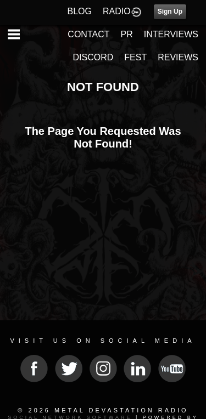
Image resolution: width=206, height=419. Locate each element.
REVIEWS (178, 57)
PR (126, 34)
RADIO (117, 11)
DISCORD (93, 57)
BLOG (80, 11)
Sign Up (170, 11)
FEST (135, 57)
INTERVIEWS (171, 34)
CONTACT (88, 34)
